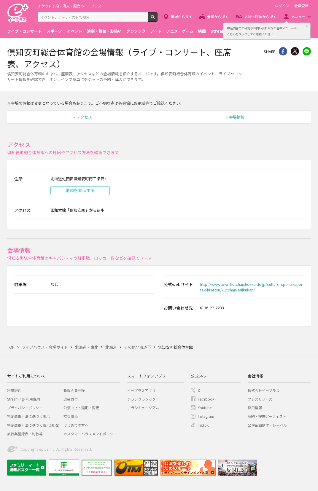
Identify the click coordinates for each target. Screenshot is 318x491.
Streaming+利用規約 (23, 398)
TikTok (203, 425)
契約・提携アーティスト (267, 416)
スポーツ (54, 31)
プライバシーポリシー (25, 407)
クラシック (136, 31)
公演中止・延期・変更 (81, 407)
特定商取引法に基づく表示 (28, 416)
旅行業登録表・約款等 (25, 433)
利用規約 (14, 390)
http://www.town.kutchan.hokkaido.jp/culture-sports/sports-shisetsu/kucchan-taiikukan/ (251, 287)
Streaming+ (222, 31)
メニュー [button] (298, 16)
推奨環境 (70, 416)
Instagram (206, 416)
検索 (157, 19)
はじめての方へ (75, 425)
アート (156, 31)
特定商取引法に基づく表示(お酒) (33, 425)
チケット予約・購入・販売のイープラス (69, 5)
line (307, 51)
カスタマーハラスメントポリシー (90, 433)
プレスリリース (260, 398)
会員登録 (301, 6)
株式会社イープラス (263, 390)
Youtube (205, 407)
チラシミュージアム (143, 407)
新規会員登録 (74, 390)
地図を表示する (80, 190)
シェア (283, 51)
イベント (74, 31)
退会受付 (70, 398)
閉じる (306, 26)
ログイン (282, 6)
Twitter (295, 51)
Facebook (206, 398)
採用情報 (255, 407)
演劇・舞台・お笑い (104, 31)
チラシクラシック (141, 398)
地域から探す (181, 16)
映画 (202, 31)
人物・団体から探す (260, 16)
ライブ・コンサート (24, 31)
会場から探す (217, 16)
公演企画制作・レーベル (267, 425)
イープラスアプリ (141, 390)
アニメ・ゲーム (179, 31)
